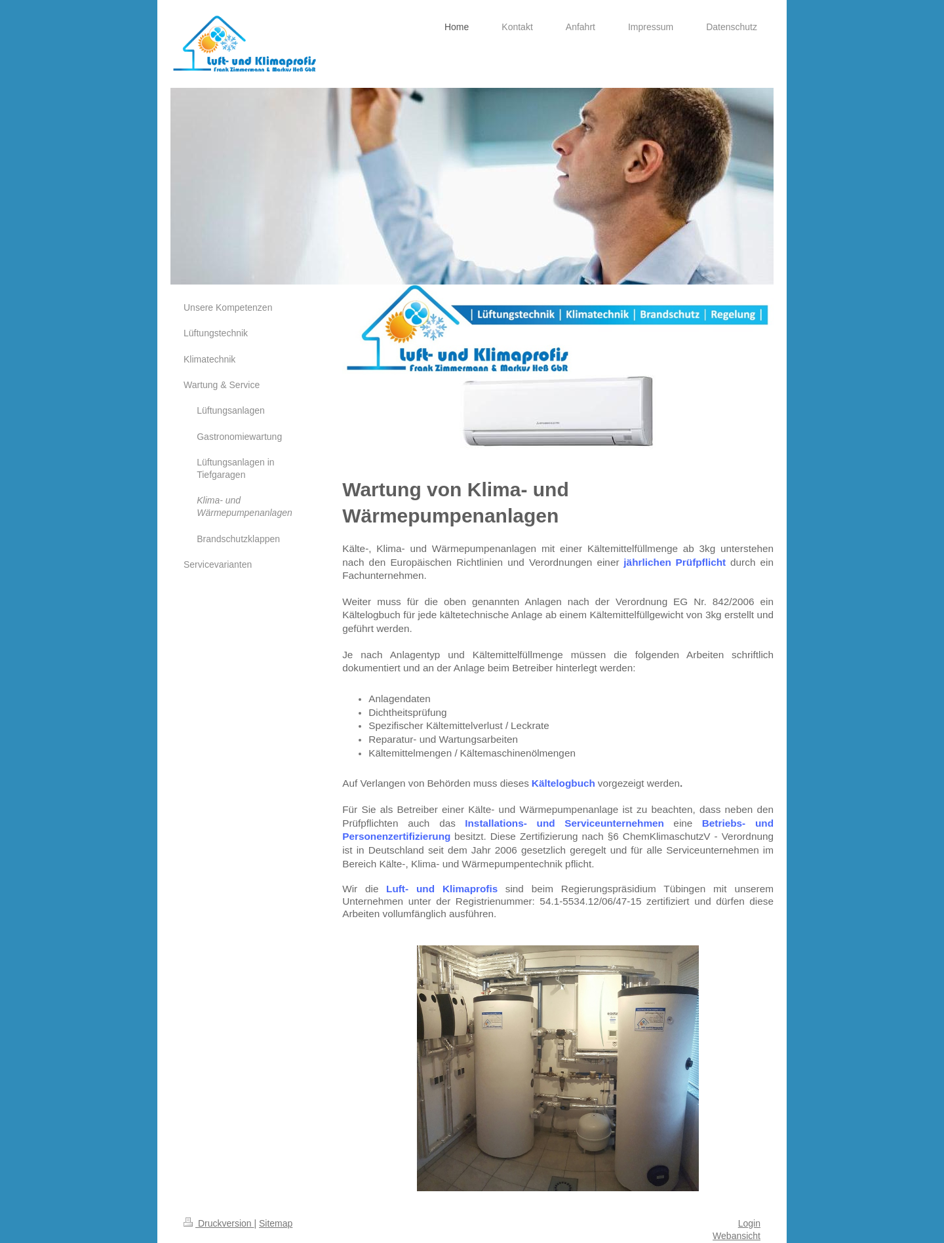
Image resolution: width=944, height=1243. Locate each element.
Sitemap (275, 1223)
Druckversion (219, 1223)
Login (749, 1223)
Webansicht (736, 1236)
